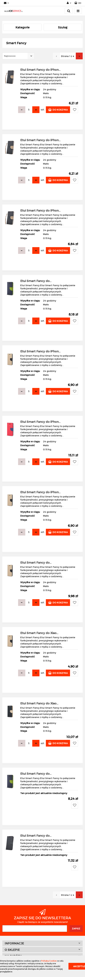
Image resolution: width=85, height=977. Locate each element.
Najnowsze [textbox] (9, 56)
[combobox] (18, 56)
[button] (78, 3)
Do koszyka (58, 109)
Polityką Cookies (49, 961)
